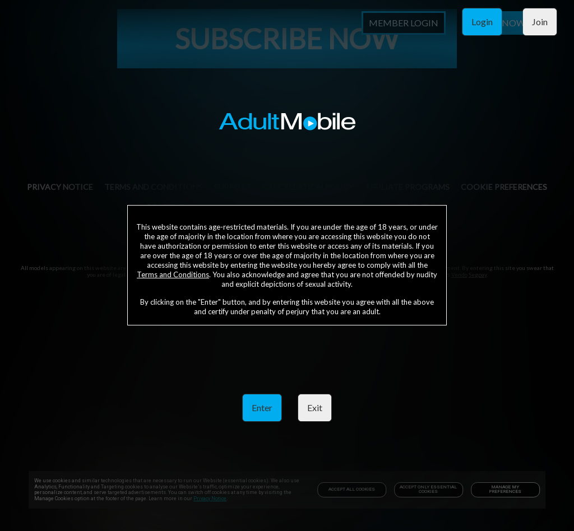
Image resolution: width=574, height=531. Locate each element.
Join (540, 21)
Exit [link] (314, 407)
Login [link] (482, 21)
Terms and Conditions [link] (173, 274)
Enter (262, 407)
